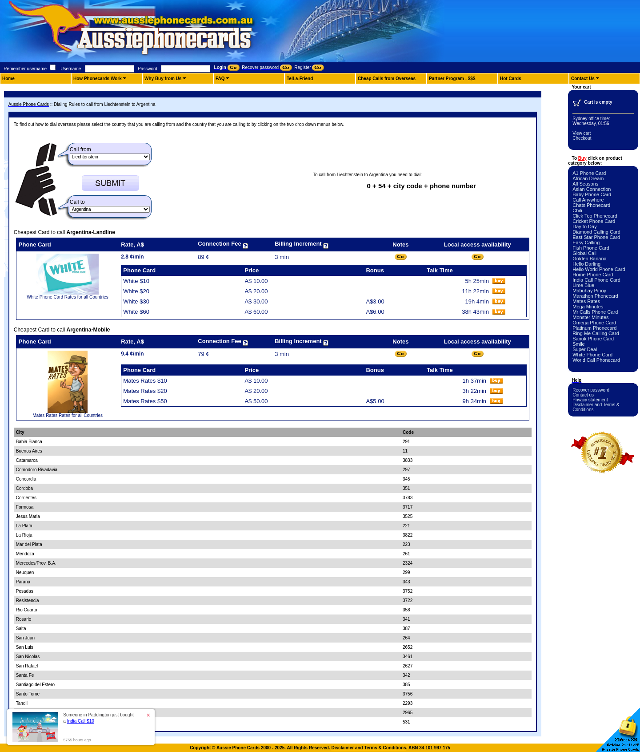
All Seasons (585, 183)
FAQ (220, 78)
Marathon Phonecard (595, 296)
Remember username (25, 68)
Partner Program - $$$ (452, 78)
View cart (581, 133)
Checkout (581, 138)
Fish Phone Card (590, 248)
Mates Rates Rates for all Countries (67, 415)
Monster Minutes (590, 317)
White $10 (136, 281)
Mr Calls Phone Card (595, 312)
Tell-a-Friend (300, 78)
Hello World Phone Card (598, 269)
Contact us (583, 394)
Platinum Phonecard (594, 328)
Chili (577, 210)
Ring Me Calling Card (595, 333)
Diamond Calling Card (596, 231)
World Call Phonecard (596, 360)
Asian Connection (591, 189)
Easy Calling (586, 242)
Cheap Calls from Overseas (387, 78)
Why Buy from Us (162, 78)
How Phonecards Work (97, 78)
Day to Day (584, 226)
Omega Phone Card (594, 322)
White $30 (136, 301)
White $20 (136, 291)
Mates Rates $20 (145, 391)
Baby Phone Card (591, 194)
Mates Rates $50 (145, 401)
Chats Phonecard (591, 205)
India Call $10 (80, 721)
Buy (582, 158)
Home (8, 78)
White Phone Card (592, 354)
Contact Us (583, 78)
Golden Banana (589, 258)
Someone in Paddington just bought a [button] (98, 718)
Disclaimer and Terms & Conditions (369, 747)
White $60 (136, 311)
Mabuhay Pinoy (589, 290)
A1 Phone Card (589, 173)
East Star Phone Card (596, 237)
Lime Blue (583, 285)
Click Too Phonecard (594, 215)
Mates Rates (586, 301)
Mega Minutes (587, 306)
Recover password (590, 390)
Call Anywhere (588, 199)
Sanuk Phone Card (593, 338)
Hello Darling (586, 264)
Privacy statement (590, 399)
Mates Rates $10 (145, 380)
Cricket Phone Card (593, 221)
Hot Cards (510, 78)
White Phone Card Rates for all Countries (67, 297)
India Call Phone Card (596, 280)
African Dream (588, 178)
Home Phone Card (592, 274)
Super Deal (584, 349)
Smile (578, 344)
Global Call (584, 253)
